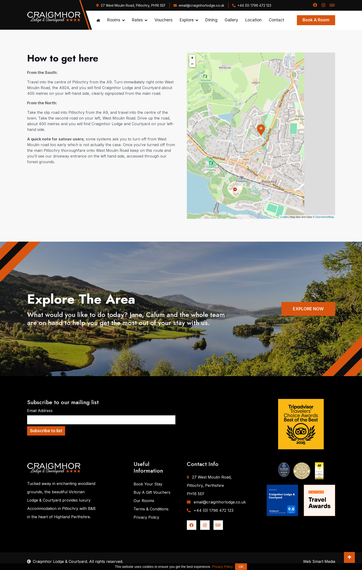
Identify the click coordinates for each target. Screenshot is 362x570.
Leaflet (284, 217)
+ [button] (192, 58)
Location (253, 20)
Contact (276, 20)
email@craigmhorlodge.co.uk (199, 5)
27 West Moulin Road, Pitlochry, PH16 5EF (131, 5)
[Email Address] (101, 419)
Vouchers (163, 20)
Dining (211, 20)
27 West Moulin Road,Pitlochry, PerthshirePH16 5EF (209, 485)
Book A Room (316, 20)
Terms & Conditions (151, 509)
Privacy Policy (146, 517)
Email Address (40, 410)
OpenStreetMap (324, 217)
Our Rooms (144, 500)
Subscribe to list (46, 430)
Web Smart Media (319, 561)
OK (241, 567)
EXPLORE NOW (308, 308)
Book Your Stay (148, 484)
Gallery (231, 20)
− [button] (192, 64)
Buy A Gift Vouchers (152, 492)
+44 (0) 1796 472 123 (251, 5)
